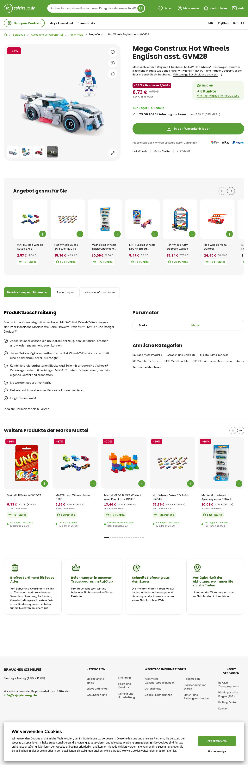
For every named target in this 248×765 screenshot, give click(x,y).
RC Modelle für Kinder (146, 361)
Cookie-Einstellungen (158, 695)
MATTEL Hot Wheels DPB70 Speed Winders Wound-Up (142, 247)
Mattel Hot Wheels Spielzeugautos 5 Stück (104, 247)
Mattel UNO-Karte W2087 (24, 495)
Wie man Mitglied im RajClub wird (218, 95)
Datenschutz (153, 688)
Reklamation (192, 678)
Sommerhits (86, 23)
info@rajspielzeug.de (20, 695)
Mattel (166, 151)
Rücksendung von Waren (195, 687)
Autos (240, 361)
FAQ (210, 23)
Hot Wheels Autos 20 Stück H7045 (66, 246)
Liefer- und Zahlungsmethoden (196, 696)
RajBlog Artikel (227, 702)
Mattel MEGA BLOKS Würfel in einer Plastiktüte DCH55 (123, 497)
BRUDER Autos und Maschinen (213, 361)
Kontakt (238, 23)
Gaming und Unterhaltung (126, 695)
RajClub (223, 23)
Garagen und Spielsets (181, 355)
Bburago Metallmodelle (147, 355)
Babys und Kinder (97, 688)
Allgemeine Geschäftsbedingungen (160, 680)
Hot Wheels (140, 151)
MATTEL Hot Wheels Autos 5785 (30, 246)
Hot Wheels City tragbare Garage (177, 246)
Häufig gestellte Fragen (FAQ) (228, 694)
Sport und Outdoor (124, 685)
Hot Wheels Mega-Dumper (216, 246)
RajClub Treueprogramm (228, 684)
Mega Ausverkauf (61, 23)
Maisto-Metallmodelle (214, 355)
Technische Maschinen (147, 367)
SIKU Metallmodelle (176, 361)
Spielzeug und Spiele (95, 680)
